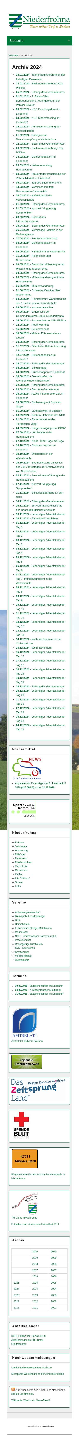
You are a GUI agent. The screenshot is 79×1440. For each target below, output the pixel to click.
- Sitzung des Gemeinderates (40, 92)
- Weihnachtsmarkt (34, 647)
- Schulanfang (31, 367)
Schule (19, 882)
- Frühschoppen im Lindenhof (40, 372)
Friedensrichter (23, 862)
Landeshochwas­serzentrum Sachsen (31, 1367)
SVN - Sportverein (25, 948)
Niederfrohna (48, 1426)
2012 (35, 1301)
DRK (17, 920)
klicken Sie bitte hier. (22, 1393)
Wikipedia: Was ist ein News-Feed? (30, 1400)
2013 (35, 1295)
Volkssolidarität (23, 955)
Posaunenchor (23, 940)
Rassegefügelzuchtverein (29, 944)
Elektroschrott (18, 1344)
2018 (35, 1264)
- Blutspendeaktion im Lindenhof (39, 985)
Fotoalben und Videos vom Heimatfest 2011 (35, 1224)
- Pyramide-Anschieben (37, 518)
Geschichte (21, 866)
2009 (53, 1257)
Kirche (18, 874)
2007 (53, 1270)
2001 (53, 1307)
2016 (35, 1276)
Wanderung (21, 850)
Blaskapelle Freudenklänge (30, 916)
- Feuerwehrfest (32, 324)
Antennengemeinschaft (27, 912)
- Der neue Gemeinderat (37, 389)
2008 (53, 1264)
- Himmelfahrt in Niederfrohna (40, 251)
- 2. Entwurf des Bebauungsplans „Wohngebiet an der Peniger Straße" (38, 100)
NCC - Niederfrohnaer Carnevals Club (35, 936)
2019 (35, 1257)
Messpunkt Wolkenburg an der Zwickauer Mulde (37, 1374)
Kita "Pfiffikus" (22, 878)
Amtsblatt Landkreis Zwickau (27, 1041)
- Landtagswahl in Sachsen (39, 410)
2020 (35, 1251)
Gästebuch (21, 870)
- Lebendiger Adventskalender (40, 514)
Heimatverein (22, 924)
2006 (53, 1276)
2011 (35, 1307)
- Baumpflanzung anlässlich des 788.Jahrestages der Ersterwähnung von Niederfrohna (40, 467)
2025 (16, 1282)
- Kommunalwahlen (34, 307)
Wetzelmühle (22, 960)
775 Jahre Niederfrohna (24, 1217)
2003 (53, 1295)
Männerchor (21, 932)
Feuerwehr (21, 858)
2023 (16, 1295)
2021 (16, 1307)
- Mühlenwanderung (35, 286)
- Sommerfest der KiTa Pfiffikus (41, 320)
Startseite (13, 55)
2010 (53, 1251)
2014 (35, 1288)
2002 (53, 1301)
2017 (35, 1270)
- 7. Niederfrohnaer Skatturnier (38, 990)
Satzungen (21, 846)
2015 (35, 1282)
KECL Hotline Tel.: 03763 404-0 (28, 1336)
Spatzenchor (22, 952)
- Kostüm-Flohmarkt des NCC (40, 415)
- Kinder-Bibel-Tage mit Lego (40, 440)
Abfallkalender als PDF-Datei (27, 1340)
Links (18, 886)
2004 (53, 1288)
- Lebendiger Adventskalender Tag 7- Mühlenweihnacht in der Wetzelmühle (40, 579)
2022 (16, 1301)
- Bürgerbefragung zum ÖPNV (41, 428)
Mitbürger (20, 854)
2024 (16, 1288)
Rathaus (19, 842)
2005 (53, 1282)
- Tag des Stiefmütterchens (39, 182)
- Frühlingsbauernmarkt (37, 238)
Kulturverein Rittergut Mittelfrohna (33, 928)
